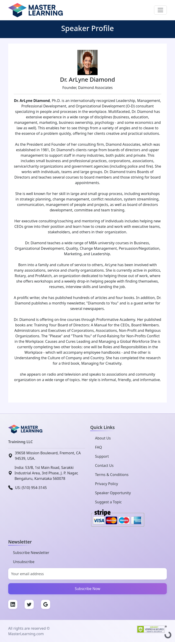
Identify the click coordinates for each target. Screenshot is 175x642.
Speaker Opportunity (113, 492)
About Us (103, 438)
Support (102, 456)
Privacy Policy (106, 483)
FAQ (98, 447)
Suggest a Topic (108, 501)
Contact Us (104, 465)
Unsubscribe (23, 561)
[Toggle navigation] (160, 10)
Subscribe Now (87, 588)
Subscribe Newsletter (31, 552)
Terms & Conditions (112, 474)
